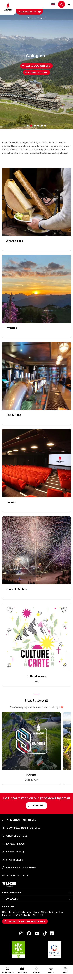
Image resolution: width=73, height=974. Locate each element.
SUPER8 (31, 774)
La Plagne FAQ (13, 851)
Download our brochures (21, 828)
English (53, 4)
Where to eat (14, 240)
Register (37, 805)
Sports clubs (12, 859)
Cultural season (36, 676)
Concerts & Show (16, 589)
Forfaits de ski (37, 72)
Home (31, 18)
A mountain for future (19, 819)
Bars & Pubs (13, 414)
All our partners (15, 875)
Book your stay (29, 11)
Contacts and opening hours (26, 921)
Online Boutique (14, 835)
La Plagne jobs (13, 843)
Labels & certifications (19, 867)
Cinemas (11, 502)
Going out (41, 18)
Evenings (11, 327)
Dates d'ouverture (38, 65)
